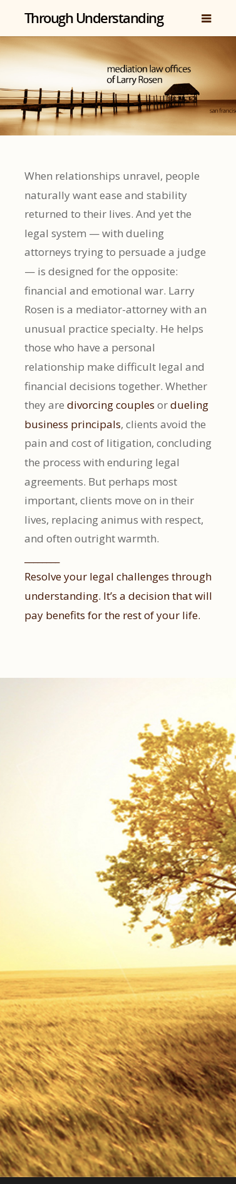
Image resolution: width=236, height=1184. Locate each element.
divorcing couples (111, 405)
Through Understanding (93, 17)
